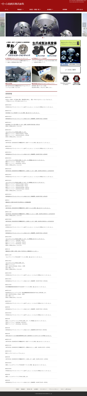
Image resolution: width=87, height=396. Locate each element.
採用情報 (65, 9)
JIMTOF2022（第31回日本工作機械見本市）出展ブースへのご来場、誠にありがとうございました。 (28, 208)
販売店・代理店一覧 (34, 9)
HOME (17, 389)
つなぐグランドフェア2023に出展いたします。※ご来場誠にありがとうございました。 (25, 182)
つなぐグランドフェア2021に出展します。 (15, 262)
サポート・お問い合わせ (66, 389)
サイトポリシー (43, 389)
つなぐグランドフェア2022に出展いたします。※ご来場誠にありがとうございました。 (25, 238)
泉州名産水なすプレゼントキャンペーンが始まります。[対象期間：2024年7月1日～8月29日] (26, 154)
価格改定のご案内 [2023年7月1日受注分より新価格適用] (18, 202)
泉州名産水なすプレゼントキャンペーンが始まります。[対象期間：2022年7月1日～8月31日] (26, 233)
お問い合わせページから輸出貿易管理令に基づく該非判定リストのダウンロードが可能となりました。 (29, 335)
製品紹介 (19, 9)
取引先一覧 (29, 389)
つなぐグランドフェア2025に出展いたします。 (16, 132)
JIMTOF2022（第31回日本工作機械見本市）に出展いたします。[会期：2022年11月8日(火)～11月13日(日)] (30, 221)
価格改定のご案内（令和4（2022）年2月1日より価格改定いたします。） (22, 251)
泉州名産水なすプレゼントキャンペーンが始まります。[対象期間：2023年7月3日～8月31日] (26, 196)
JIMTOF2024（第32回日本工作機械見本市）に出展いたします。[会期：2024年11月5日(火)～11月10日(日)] (30, 170)
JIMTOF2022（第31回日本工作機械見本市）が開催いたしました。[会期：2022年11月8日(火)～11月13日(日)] (30, 213)
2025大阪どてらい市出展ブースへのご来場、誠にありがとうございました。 (23, 112)
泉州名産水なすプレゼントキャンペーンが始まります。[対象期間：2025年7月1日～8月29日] (26, 118)
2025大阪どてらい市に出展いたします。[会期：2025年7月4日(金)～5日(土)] (23, 124)
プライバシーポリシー (53, 389)
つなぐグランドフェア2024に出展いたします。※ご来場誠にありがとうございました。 (25, 160)
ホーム (6, 9)
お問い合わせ (79, 9)
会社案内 (49, 9)
